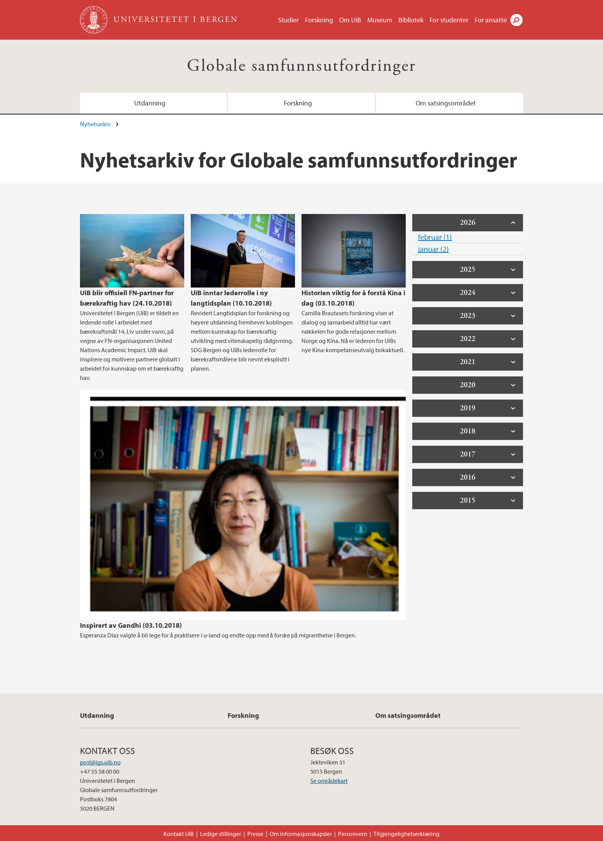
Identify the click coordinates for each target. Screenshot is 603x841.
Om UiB (350, 19)
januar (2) (433, 249)
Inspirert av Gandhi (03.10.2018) (131, 625)
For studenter (449, 19)
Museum (379, 19)
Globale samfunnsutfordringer (301, 66)
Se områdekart (329, 780)
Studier (288, 19)
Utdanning (149, 103)
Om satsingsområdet (446, 103)
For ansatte (491, 19)
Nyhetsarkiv (95, 124)
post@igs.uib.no (100, 762)
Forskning (319, 19)
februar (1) (435, 237)
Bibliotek (410, 19)
